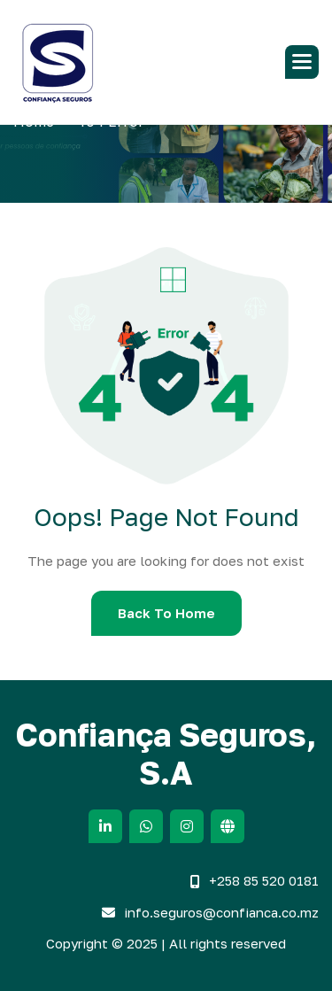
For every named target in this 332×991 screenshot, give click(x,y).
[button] (302, 62)
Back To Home (166, 613)
